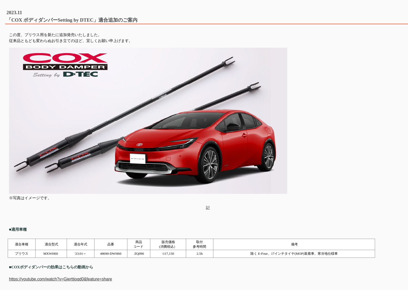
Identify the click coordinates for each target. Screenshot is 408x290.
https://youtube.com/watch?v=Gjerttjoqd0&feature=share (60, 279)
